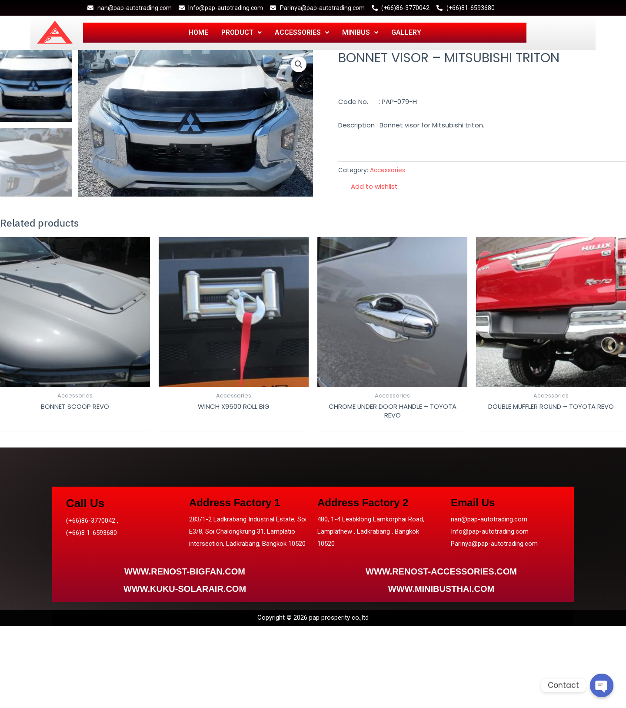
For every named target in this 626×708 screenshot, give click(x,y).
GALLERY (406, 32)
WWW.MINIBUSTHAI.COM (441, 589)
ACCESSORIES (302, 32)
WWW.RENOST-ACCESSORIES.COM (441, 572)
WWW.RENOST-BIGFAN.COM (184, 572)
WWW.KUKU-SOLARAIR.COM (184, 589)
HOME (198, 32)
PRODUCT (241, 32)
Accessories (387, 170)
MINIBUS (360, 32)
